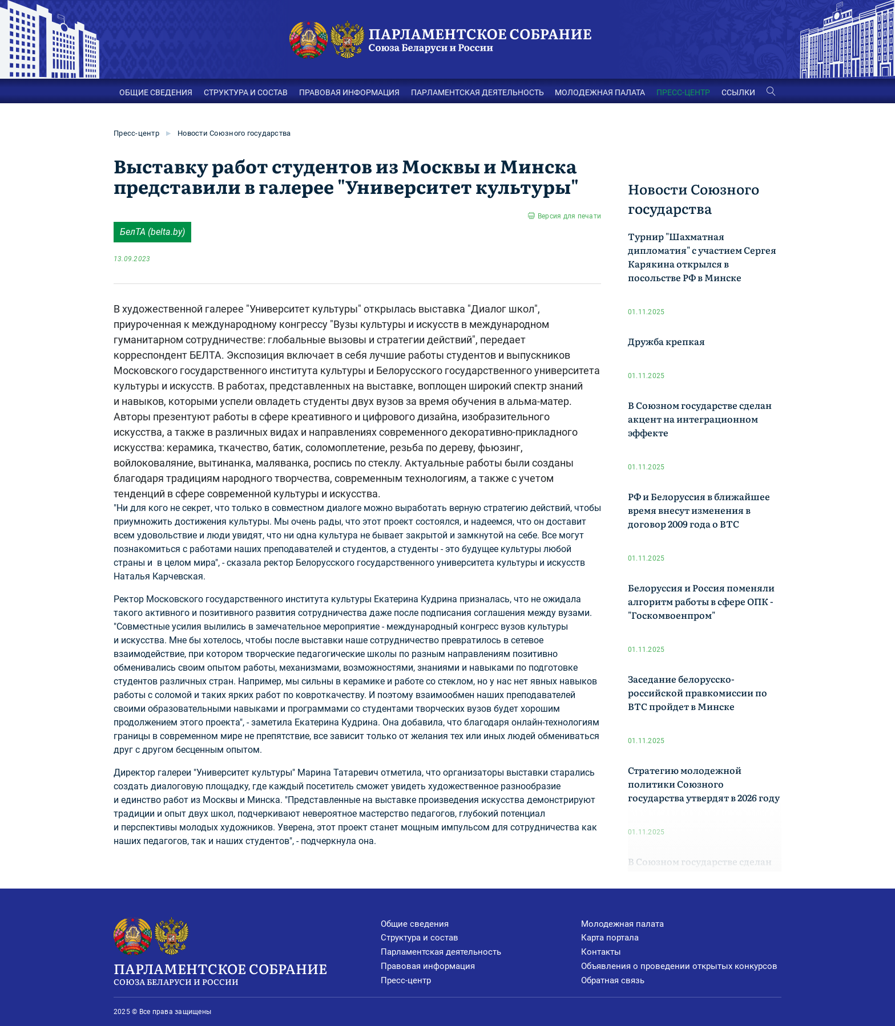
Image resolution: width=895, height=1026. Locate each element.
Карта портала (610, 937)
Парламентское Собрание (247, 973)
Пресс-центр (136, 133)
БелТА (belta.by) (152, 231)
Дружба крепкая (666, 341)
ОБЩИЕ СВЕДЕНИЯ (155, 92)
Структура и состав (419, 937)
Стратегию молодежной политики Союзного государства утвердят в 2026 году (704, 783)
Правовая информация (428, 966)
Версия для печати (569, 216)
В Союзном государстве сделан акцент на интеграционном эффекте (700, 418)
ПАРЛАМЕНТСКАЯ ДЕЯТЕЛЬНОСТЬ (477, 92)
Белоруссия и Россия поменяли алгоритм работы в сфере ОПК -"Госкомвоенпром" (701, 601)
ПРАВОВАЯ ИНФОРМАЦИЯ (349, 92)
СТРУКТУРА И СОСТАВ (246, 92)
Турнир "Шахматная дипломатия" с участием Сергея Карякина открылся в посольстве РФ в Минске (702, 256)
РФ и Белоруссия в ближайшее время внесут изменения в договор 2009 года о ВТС (699, 509)
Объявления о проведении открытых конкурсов (679, 966)
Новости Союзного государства (234, 133)
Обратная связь (612, 980)
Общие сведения (415, 924)
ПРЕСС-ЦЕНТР (683, 92)
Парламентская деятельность (441, 952)
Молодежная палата (622, 924)
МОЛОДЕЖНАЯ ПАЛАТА (600, 92)
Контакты (601, 952)
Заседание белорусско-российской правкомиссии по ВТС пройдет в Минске (697, 692)
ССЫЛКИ (738, 92)
